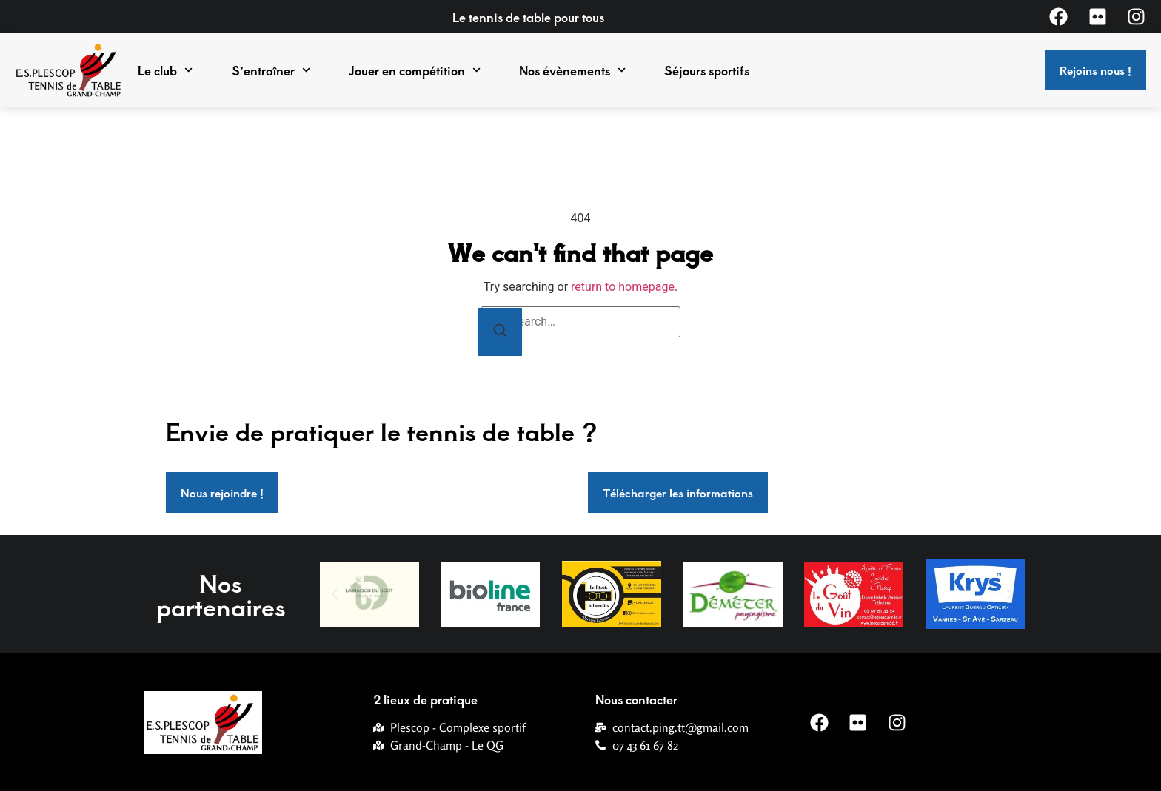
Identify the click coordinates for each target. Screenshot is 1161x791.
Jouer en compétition (415, 70)
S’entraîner (271, 70)
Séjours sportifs (706, 70)
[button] (334, 594)
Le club (165, 70)
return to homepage (623, 287)
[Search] (500, 332)
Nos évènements (572, 70)
